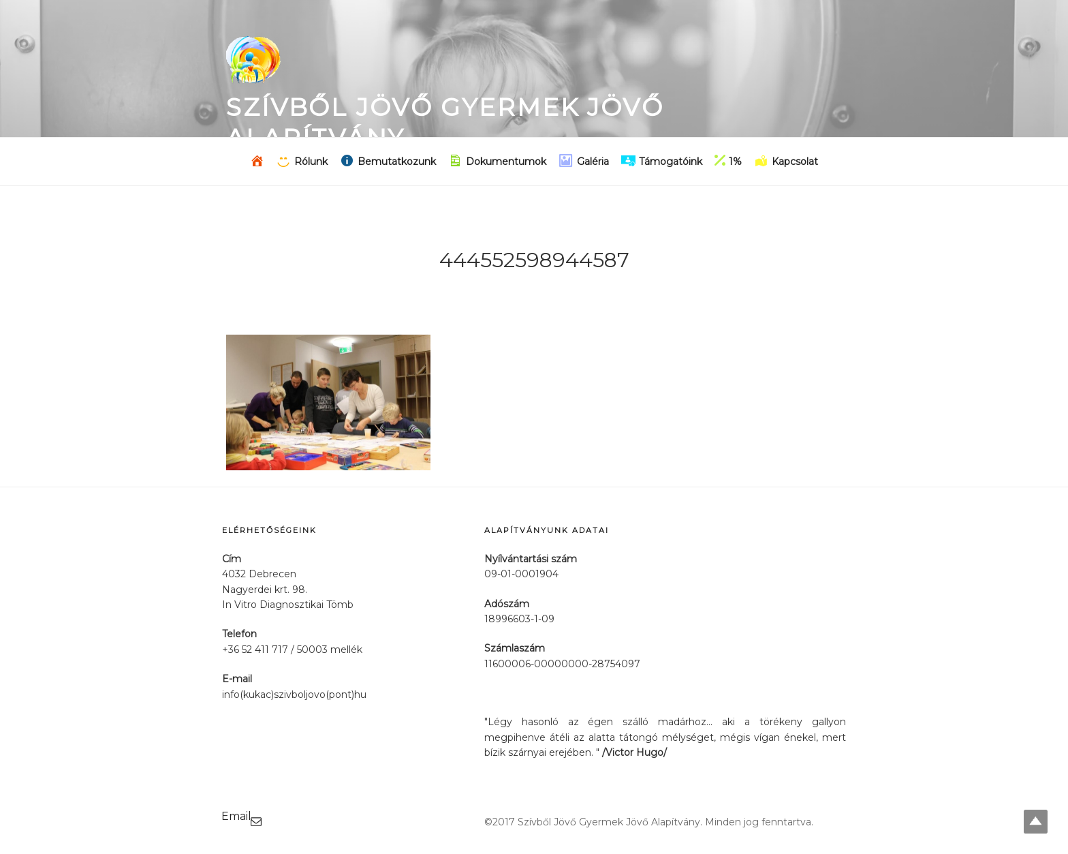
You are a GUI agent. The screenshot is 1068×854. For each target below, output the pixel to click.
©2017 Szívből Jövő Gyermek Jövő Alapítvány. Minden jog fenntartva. (648, 822)
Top (1036, 822)
